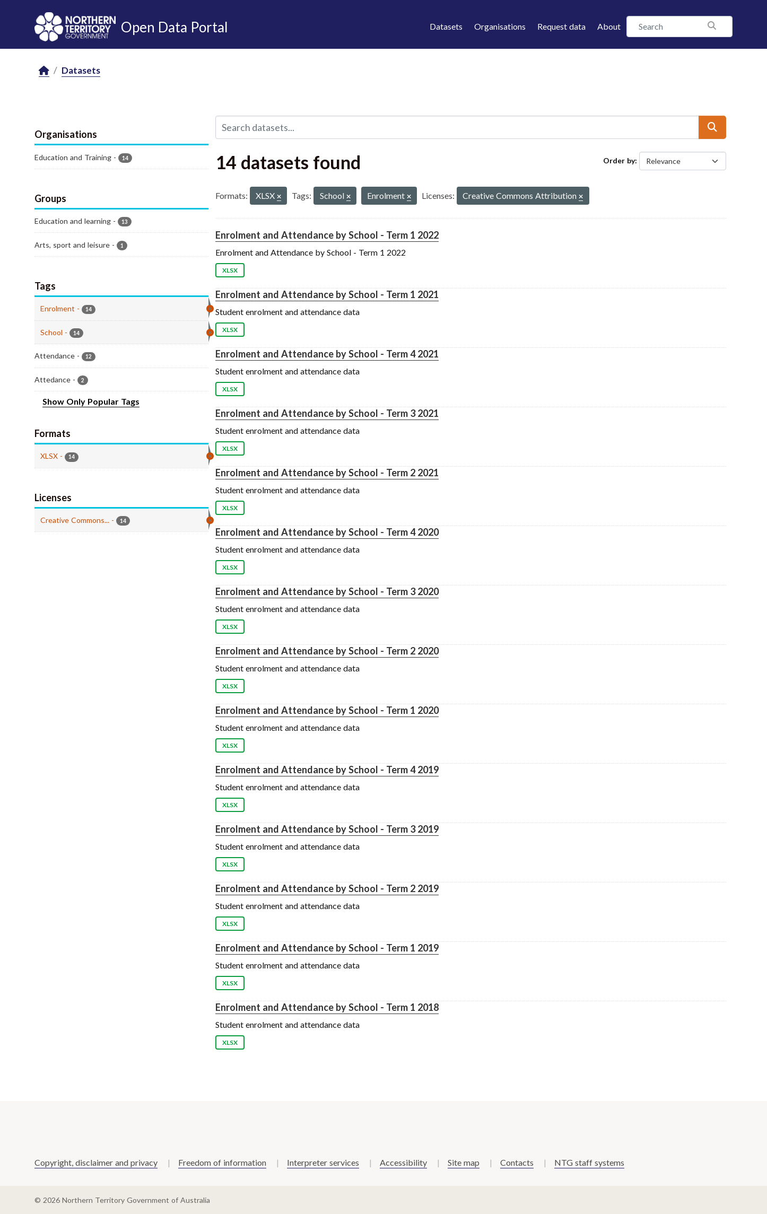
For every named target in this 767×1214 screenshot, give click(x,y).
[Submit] (712, 127)
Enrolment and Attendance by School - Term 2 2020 (327, 651)
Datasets (446, 26)
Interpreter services (323, 1162)
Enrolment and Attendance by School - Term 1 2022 (327, 235)
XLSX (230, 270)
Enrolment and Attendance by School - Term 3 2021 (327, 413)
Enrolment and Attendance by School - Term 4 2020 (327, 532)
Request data (561, 26)
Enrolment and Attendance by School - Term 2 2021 (327, 472)
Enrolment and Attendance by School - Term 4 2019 (327, 769)
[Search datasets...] (457, 127)
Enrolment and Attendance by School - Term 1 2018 (327, 1007)
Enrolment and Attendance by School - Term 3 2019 (327, 829)
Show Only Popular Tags (91, 401)
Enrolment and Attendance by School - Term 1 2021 (327, 294)
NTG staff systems (589, 1162)
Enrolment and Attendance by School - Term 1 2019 (327, 948)
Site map (464, 1162)
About (609, 26)
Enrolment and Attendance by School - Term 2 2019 (327, 888)
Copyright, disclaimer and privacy (96, 1162)
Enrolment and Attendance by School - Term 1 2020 (327, 710)
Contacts (517, 1162)
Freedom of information (222, 1162)
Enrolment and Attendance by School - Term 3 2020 (327, 591)
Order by (619, 160)
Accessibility (403, 1162)
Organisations (500, 26)
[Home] (44, 71)
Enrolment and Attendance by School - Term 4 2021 (327, 354)
